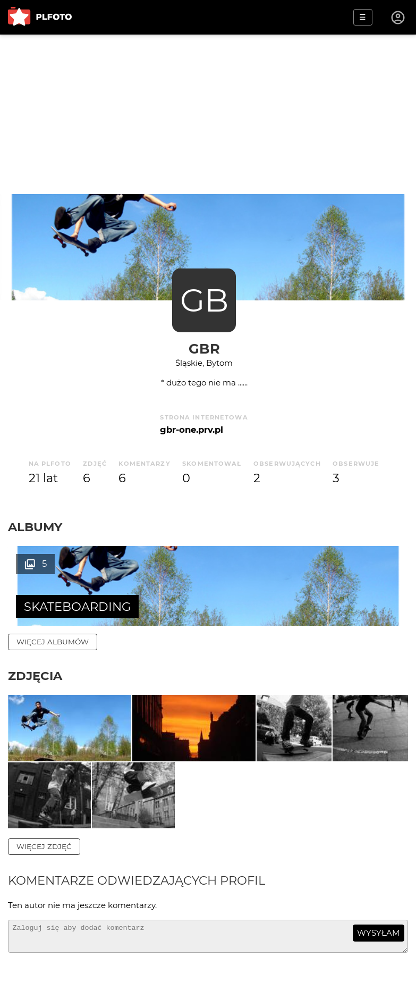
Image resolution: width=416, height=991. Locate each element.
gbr (204, 348)
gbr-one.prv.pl (191, 429)
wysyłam (378, 960)
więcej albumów (52, 641)
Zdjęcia (35, 675)
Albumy (35, 526)
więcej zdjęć (44, 873)
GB (204, 300)
